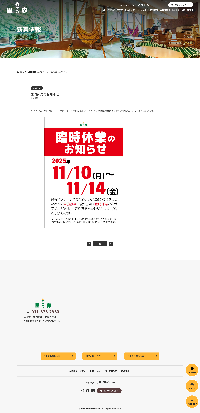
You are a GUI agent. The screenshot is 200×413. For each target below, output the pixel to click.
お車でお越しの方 (51, 356)
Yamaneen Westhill (91, 408)
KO (148, 4)
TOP (104, 9)
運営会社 (175, 9)
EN (139, 4)
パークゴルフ (142, 9)
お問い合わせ (187, 9)
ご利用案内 (165, 9)
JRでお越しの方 (93, 356)
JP (134, 4)
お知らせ (36, 88)
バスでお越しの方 (135, 356)
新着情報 (154, 9)
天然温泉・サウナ (115, 9)
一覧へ (100, 243)
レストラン (130, 9)
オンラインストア (182, 4)
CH (143, 4)
